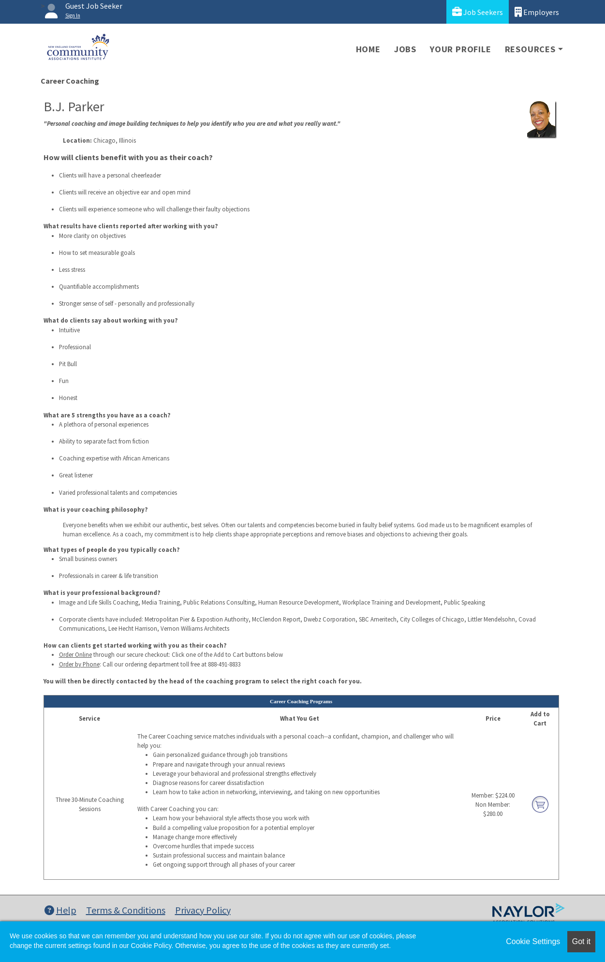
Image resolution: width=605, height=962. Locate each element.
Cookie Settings (533, 941)
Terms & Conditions (125, 910)
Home (368, 49)
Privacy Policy (203, 910)
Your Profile (460, 49)
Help (60, 910)
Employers (537, 12)
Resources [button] (530, 49)
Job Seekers (477, 12)
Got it (581, 941)
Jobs (405, 49)
